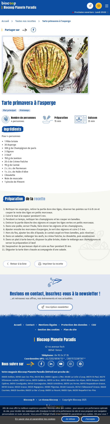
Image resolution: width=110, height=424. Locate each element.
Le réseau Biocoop (48, 399)
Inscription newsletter (55, 307)
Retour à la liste (17, 263)
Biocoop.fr (29, 399)
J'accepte (90, 419)
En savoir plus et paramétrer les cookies (35, 419)
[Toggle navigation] (106, 7)
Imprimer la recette (50, 263)
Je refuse (70, 419)
